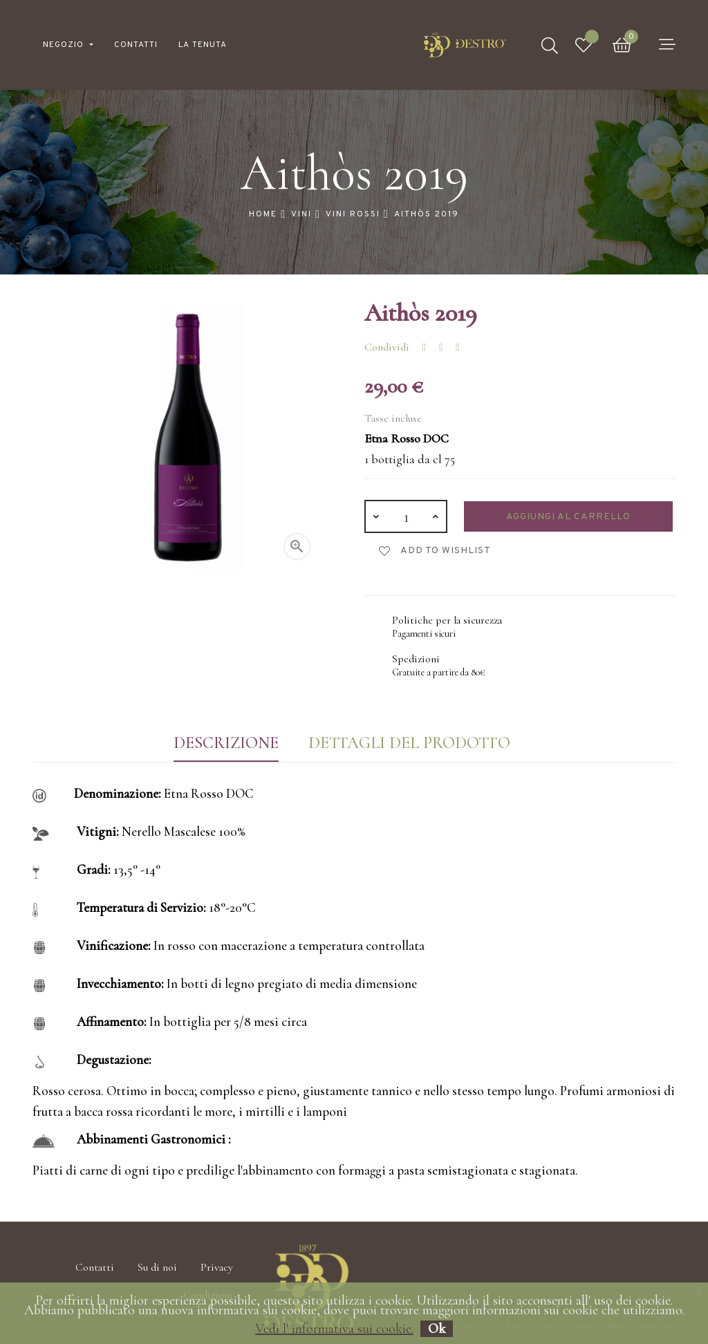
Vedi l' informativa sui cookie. (334, 1328)
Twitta (440, 347)
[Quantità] (405, 516)
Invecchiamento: (120, 983)
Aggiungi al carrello (568, 517)
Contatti (94, 1267)
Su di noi (157, 1267)
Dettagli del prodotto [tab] (409, 743)
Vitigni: (98, 831)
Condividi (424, 347)
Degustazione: (114, 1059)
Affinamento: (112, 1021)
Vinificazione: (114, 945)
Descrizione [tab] (226, 743)
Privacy (217, 1267)
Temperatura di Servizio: (141, 907)
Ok (436, 1328)
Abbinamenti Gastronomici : (154, 1139)
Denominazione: (117, 793)
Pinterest (457, 347)
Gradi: (94, 869)
